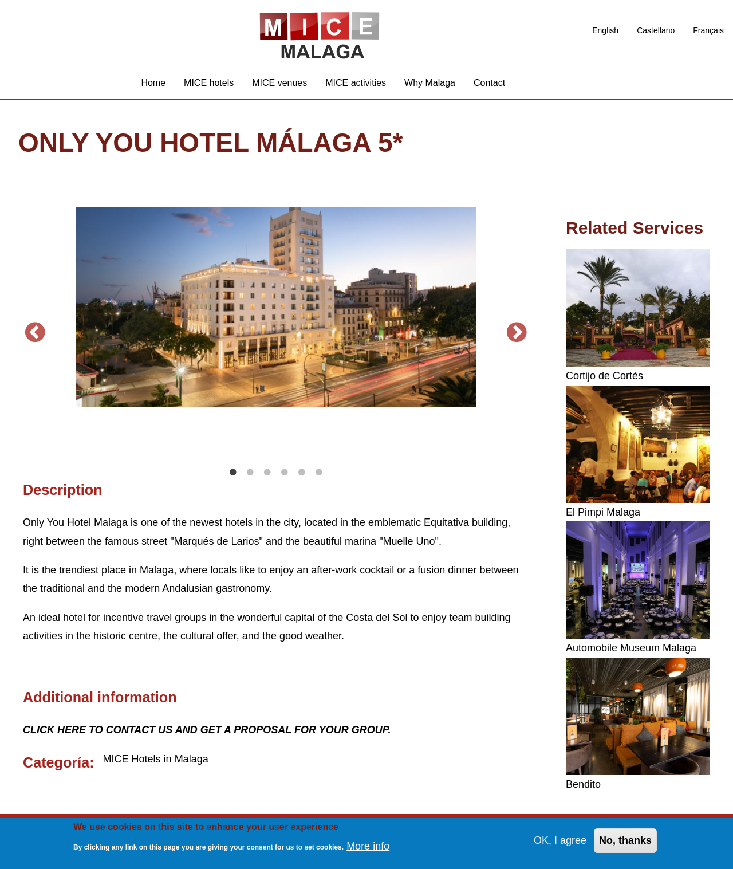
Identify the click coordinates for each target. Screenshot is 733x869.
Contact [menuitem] (489, 83)
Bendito (583, 784)
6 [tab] (319, 472)
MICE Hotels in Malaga (155, 759)
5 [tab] (302, 472)
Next (517, 333)
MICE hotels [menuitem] (209, 83)
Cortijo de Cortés (604, 376)
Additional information (100, 697)
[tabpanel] (276, 307)
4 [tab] (284, 472)
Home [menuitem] (153, 83)
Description (63, 490)
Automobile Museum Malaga (631, 648)
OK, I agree (560, 841)
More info (367, 846)
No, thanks (625, 841)
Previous (35, 333)
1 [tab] (233, 472)
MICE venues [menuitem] (279, 83)
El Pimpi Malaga (603, 512)
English (605, 30)
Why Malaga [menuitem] (429, 83)
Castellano (656, 30)
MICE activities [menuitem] (355, 83)
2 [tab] (250, 472)
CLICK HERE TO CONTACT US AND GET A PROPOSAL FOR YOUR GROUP (205, 730)
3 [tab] (267, 472)
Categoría (56, 762)
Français (708, 30)
